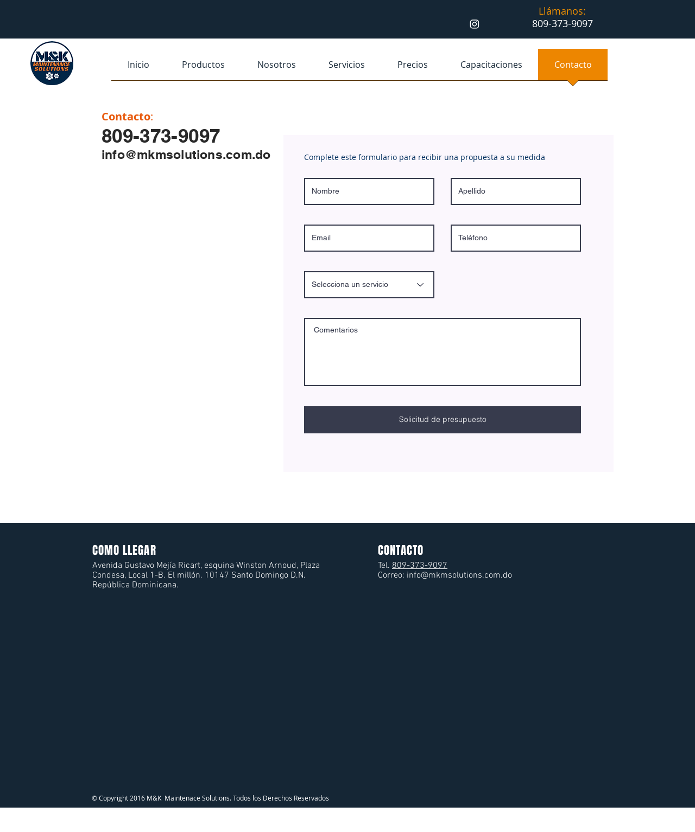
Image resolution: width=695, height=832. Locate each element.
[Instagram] (475, 24)
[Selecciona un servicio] (369, 284)
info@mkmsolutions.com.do (186, 154)
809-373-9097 (419, 565)
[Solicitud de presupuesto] (442, 419)
